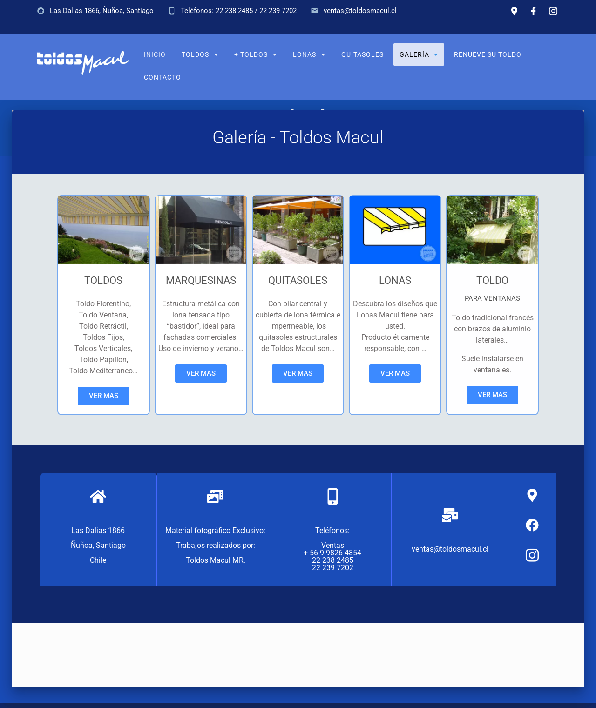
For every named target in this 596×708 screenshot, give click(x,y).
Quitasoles (362, 55)
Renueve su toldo (488, 55)
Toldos (195, 55)
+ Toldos (251, 55)
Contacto (162, 77)
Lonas (304, 55)
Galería (414, 54)
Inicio (155, 55)
